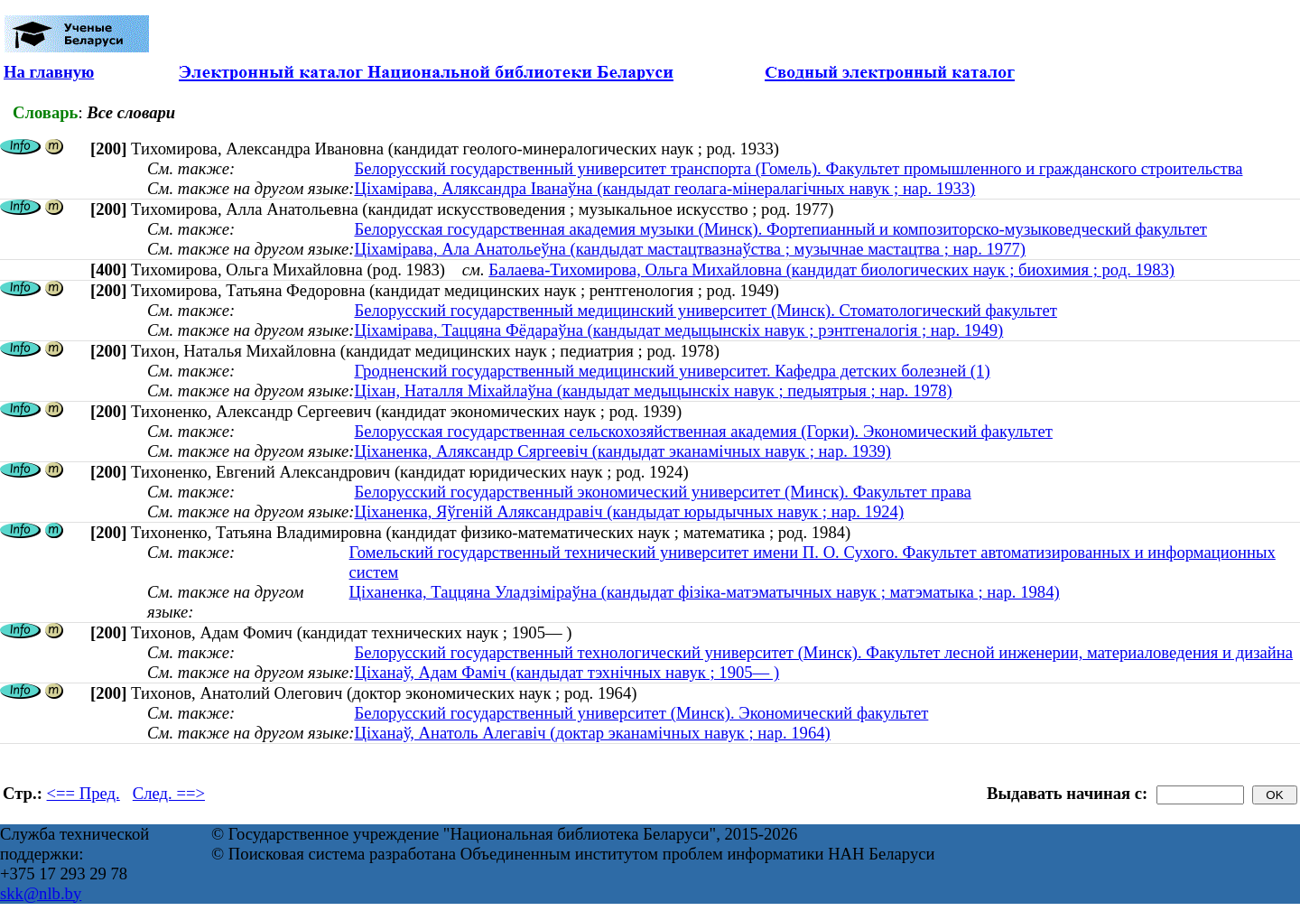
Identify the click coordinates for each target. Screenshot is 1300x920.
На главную (49, 71)
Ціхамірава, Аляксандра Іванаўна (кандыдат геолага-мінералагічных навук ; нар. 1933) (664, 188)
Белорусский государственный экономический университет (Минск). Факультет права (662, 491)
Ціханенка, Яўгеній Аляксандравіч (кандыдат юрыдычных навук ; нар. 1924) (629, 511)
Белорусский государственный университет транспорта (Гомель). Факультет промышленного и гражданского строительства (798, 168)
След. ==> (169, 793)
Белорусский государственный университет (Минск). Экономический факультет (641, 712)
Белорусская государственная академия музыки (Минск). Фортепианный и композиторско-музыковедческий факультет (780, 228)
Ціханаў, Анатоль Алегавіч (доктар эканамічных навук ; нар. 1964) (592, 732)
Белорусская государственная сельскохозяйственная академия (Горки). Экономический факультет (703, 431)
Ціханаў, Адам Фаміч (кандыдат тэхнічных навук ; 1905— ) (566, 672)
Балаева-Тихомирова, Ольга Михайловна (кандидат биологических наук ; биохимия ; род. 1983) (831, 269)
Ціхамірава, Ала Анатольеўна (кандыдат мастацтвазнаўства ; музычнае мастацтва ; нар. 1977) (690, 248)
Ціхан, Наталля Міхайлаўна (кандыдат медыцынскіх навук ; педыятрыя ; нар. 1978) (653, 390)
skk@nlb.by (40, 893)
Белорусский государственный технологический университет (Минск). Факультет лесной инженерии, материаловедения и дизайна (823, 652)
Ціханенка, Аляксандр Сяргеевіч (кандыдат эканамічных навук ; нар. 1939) (622, 450)
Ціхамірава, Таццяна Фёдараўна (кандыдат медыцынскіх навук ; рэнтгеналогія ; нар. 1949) (678, 330)
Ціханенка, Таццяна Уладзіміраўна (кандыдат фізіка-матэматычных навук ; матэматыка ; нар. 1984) (704, 591)
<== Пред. (83, 793)
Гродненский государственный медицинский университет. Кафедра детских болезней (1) (671, 370)
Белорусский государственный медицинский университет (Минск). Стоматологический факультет (705, 310)
